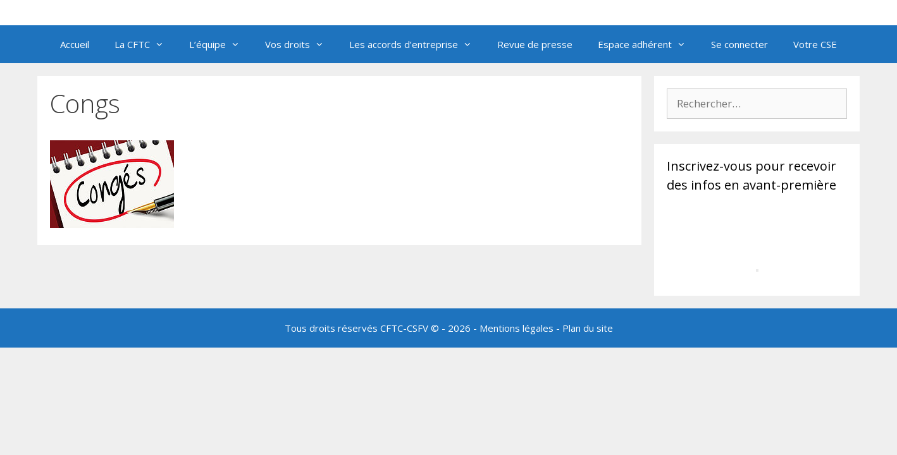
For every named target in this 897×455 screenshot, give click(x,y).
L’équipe (220, 44)
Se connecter (739, 44)
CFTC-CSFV (404, 328)
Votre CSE (815, 44)
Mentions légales (516, 328)
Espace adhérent (648, 44)
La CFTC (145, 44)
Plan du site (587, 328)
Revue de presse (534, 44)
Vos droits (301, 44)
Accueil (74, 44)
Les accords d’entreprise (417, 44)
